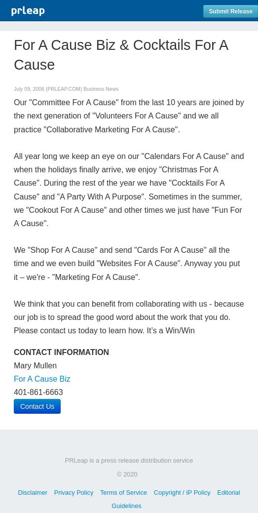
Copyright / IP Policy (182, 492)
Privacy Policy (74, 492)
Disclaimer (32, 492)
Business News (100, 89)
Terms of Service (123, 492)
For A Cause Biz (42, 379)
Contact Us (37, 406)
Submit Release (231, 11)
